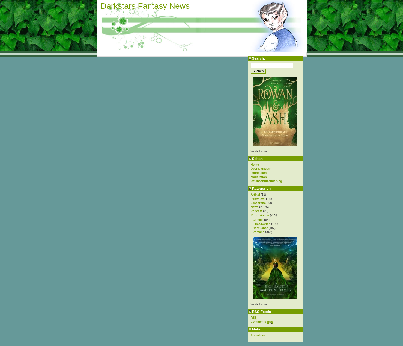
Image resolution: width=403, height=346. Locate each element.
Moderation (259, 176)
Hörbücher (260, 228)
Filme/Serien (261, 223)
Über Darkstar (261, 168)
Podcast (256, 211)
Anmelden (258, 335)
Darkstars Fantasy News (145, 5)
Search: (258, 58)
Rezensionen (260, 215)
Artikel (255, 194)
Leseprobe (258, 202)
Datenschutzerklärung (266, 181)
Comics (258, 219)
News (255, 207)
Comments (262, 322)
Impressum (259, 172)
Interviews (258, 198)
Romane (258, 232)
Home (255, 164)
